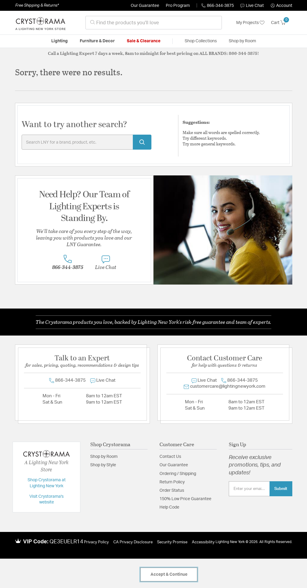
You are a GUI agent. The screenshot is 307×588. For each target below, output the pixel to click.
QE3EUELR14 (66, 542)
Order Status (171, 490)
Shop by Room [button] (242, 41)
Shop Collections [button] (201, 41)
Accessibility (203, 542)
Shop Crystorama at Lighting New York (47, 483)
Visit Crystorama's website (46, 499)
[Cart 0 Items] (281, 23)
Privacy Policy (96, 542)
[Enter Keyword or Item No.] (86, 142)
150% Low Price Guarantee (185, 499)
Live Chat (252, 6)
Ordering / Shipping (177, 474)
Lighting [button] (59, 41)
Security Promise (172, 542)
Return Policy (172, 482)
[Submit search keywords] (142, 142)
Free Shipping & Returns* (37, 5)
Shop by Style (103, 465)
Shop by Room (104, 457)
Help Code (169, 507)
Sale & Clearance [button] (143, 41)
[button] (281, 6)
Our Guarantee (145, 6)
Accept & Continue (169, 574)
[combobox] (153, 22)
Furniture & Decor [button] (97, 41)
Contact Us (170, 457)
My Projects (250, 23)
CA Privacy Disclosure (133, 542)
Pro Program (178, 6)
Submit (280, 489)
